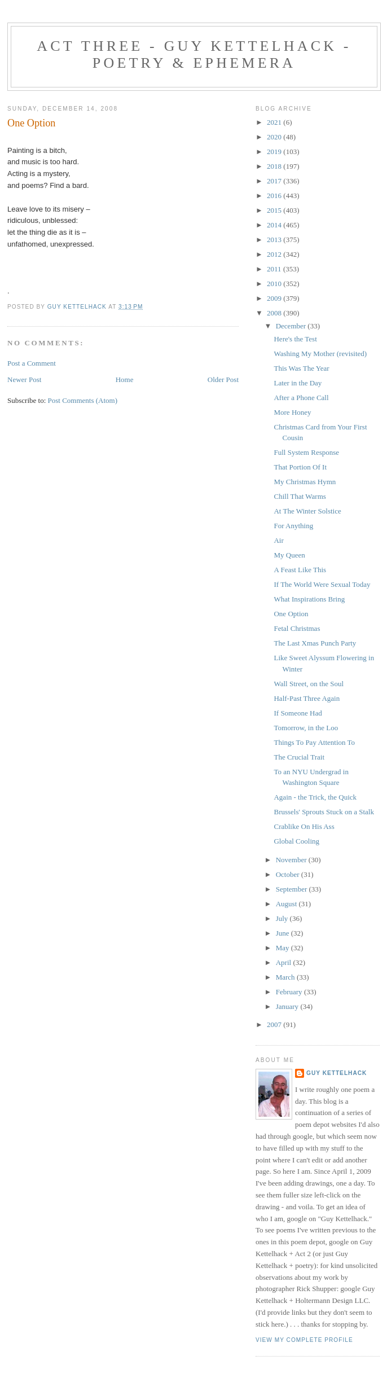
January (288, 1006)
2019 (275, 151)
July (283, 918)
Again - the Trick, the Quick (315, 797)
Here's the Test (295, 339)
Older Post (223, 379)
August (287, 903)
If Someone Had (298, 713)
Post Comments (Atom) (83, 400)
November (292, 859)
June (283, 933)
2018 (275, 166)
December (292, 326)
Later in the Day (298, 383)
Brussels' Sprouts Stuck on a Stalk (324, 812)
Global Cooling (296, 841)
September (292, 889)
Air (278, 540)
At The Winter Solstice (307, 511)
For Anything (293, 525)
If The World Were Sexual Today (322, 584)
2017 (275, 181)
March (286, 977)
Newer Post (24, 379)
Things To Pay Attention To (314, 742)
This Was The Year (301, 368)
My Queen (289, 555)
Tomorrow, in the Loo (306, 727)
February (290, 992)
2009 (275, 298)
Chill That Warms (300, 496)
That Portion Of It (300, 467)
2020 (275, 137)
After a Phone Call (301, 397)
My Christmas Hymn (305, 481)
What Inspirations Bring (309, 599)
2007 (275, 1024)
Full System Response (306, 452)
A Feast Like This (300, 569)
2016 (275, 195)
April (284, 962)
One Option (291, 613)
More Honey (292, 412)
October (288, 874)
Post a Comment (31, 363)
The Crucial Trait (299, 757)
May (283, 948)
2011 (275, 269)
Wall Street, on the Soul (309, 683)
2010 (275, 283)
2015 (275, 210)
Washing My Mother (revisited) (320, 353)
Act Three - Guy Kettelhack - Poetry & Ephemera (194, 54)
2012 (275, 254)
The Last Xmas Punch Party (315, 643)
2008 (275, 313)
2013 (275, 239)
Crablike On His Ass (304, 826)
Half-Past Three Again (307, 698)
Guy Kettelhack (336, 1073)
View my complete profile (304, 1340)
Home (125, 379)
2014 (275, 225)
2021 (275, 122)
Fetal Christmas (297, 628)
